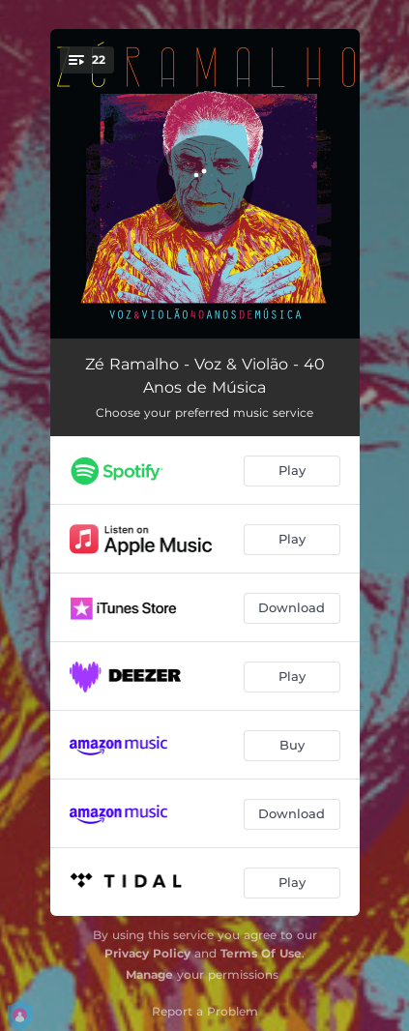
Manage (149, 974)
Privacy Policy (147, 953)
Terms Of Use (261, 953)
